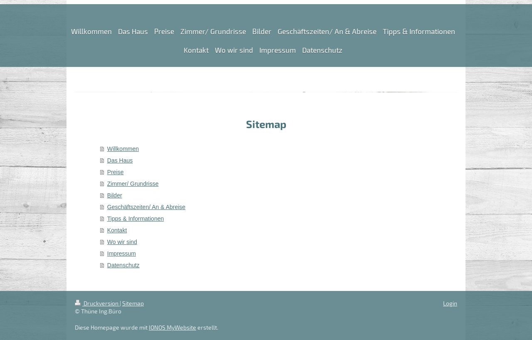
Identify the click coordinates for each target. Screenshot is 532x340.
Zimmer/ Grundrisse (133, 183)
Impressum (121, 253)
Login (450, 303)
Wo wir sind (122, 242)
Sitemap (133, 303)
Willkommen (123, 148)
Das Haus (120, 160)
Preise (115, 172)
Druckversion (97, 303)
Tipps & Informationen (135, 218)
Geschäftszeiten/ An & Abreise (146, 207)
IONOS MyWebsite (172, 327)
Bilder (114, 195)
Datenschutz (123, 265)
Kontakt (117, 230)
